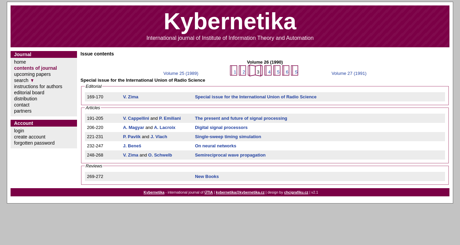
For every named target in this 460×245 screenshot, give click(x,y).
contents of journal (35, 68)
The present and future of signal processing (241, 118)
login (19, 130)
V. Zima (130, 96)
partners (22, 111)
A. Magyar (133, 127)
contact (21, 105)
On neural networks (215, 145)
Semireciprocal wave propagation (230, 155)
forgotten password (34, 143)
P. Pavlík (132, 136)
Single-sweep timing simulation (228, 136)
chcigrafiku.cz (296, 192)
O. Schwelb (160, 155)
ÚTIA (208, 192)
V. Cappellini (136, 118)
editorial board (29, 92)
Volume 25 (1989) (180, 73)
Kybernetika (154, 192)
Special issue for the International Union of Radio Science (256, 96)
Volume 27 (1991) (349, 73)
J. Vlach (159, 136)
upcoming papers (32, 74)
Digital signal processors (221, 127)
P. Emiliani (170, 118)
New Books (207, 176)
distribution (25, 98)
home (20, 62)
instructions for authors (38, 86)
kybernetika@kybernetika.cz (240, 192)
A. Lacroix (164, 127)
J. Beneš (132, 145)
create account (29, 137)
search (21, 80)
